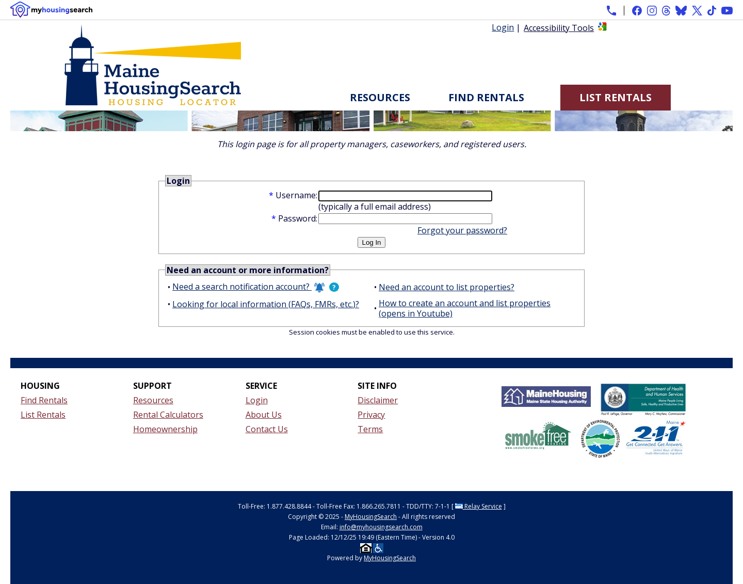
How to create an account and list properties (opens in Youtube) (465, 308)
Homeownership (165, 429)
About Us (264, 414)
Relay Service (478, 506)
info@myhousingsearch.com (381, 527)
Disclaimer (378, 400)
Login (503, 27)
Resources (380, 97)
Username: (296, 195)
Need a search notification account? (248, 287)
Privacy (371, 414)
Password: (297, 218)
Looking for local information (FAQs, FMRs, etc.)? (265, 304)
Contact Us (267, 429)
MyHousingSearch (371, 516)
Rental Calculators (168, 414)
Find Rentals (486, 97)
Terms (370, 429)
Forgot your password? (462, 230)
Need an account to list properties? (446, 287)
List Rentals (615, 97)
